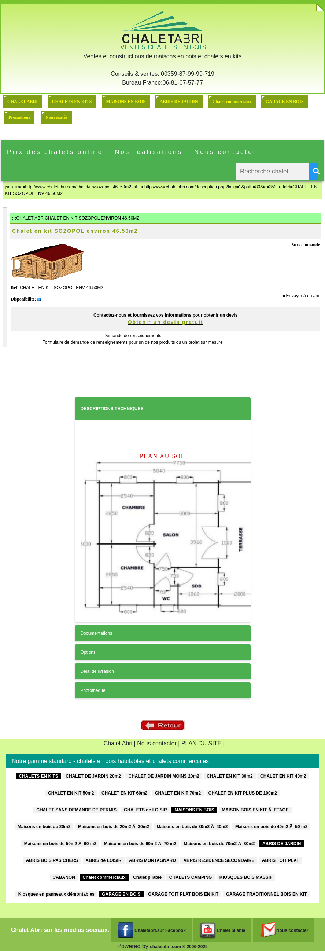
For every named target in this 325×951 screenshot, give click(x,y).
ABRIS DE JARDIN (179, 101)
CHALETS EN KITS (72, 101)
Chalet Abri (118, 743)
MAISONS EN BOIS (125, 101)
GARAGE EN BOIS (285, 101)
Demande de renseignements (132, 335)
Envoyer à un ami (303, 295)
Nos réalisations (148, 151)
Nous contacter (225, 151)
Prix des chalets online (55, 151)
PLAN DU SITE (201, 743)
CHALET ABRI (22, 101)
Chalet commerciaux (232, 101)
